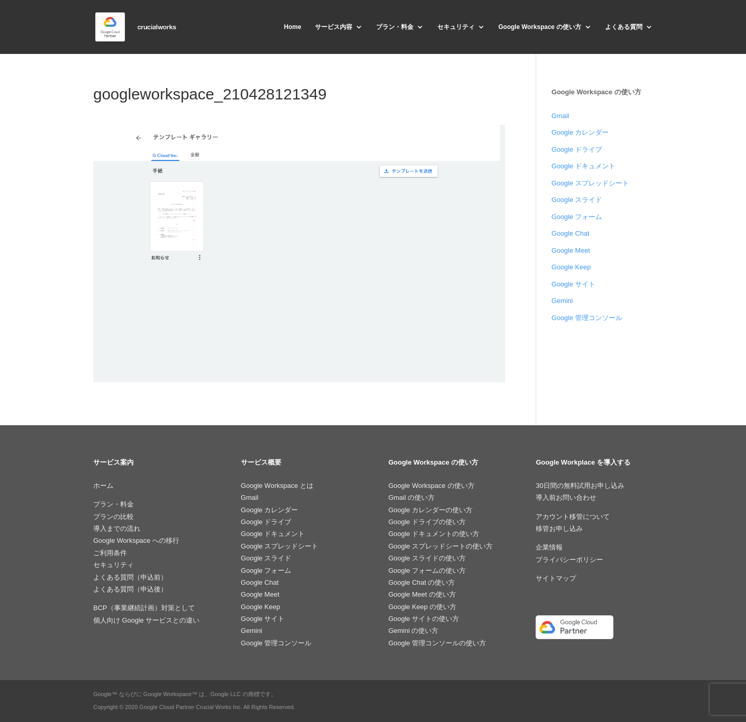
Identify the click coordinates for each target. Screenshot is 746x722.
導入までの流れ (116, 528)
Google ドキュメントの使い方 (434, 534)
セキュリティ (456, 27)
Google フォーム (577, 217)
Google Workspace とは (277, 485)
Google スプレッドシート (590, 183)
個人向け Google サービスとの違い (146, 620)
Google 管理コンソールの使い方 (437, 643)
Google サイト (574, 284)
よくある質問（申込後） (130, 589)
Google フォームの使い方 (427, 570)
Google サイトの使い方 (424, 619)
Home (292, 27)
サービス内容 (333, 27)
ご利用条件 (110, 553)
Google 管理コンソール (587, 318)
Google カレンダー (580, 132)
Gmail (560, 116)
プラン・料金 (394, 27)
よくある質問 (623, 27)
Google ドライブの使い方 (427, 522)
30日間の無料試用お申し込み (580, 485)
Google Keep (571, 267)
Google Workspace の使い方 (539, 27)
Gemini (562, 301)
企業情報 (549, 547)
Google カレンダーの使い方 (431, 510)
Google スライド (577, 200)
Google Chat (571, 233)
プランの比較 (113, 517)
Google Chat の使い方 (422, 582)
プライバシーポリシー (569, 560)
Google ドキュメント (584, 166)
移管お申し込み (559, 528)
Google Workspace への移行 (136, 540)
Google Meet (571, 250)
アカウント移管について (573, 517)
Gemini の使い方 (414, 630)
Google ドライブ (577, 149)
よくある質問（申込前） (130, 577)
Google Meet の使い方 (422, 594)
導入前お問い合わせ (566, 497)
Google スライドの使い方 (427, 558)
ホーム (103, 485)
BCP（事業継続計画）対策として (144, 608)
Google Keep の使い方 (423, 607)
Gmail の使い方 (412, 497)
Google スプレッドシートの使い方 (441, 546)
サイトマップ (556, 578)
